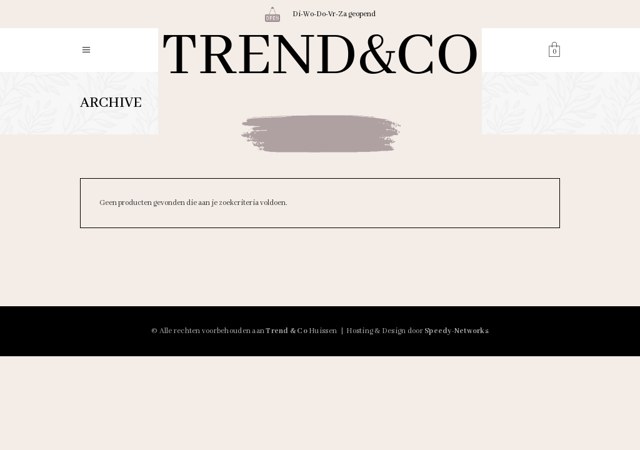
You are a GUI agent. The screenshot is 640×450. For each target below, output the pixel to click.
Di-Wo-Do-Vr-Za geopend (334, 14)
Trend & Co (287, 331)
